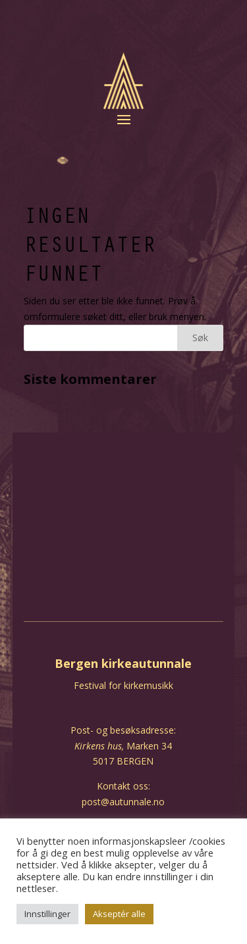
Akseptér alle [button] (119, 914)
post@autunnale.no (123, 801)
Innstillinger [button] (47, 914)
